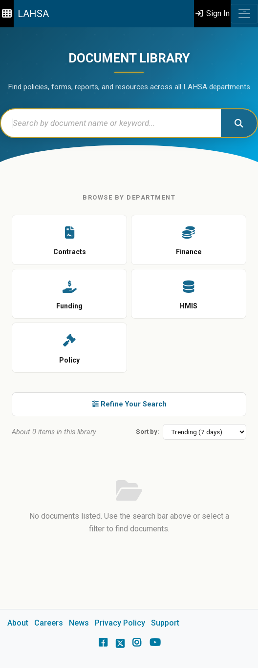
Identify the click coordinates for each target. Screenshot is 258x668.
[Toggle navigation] (244, 13)
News (79, 623)
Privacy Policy (120, 623)
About (17, 623)
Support (165, 623)
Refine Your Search (129, 404)
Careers (48, 623)
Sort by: (147, 431)
